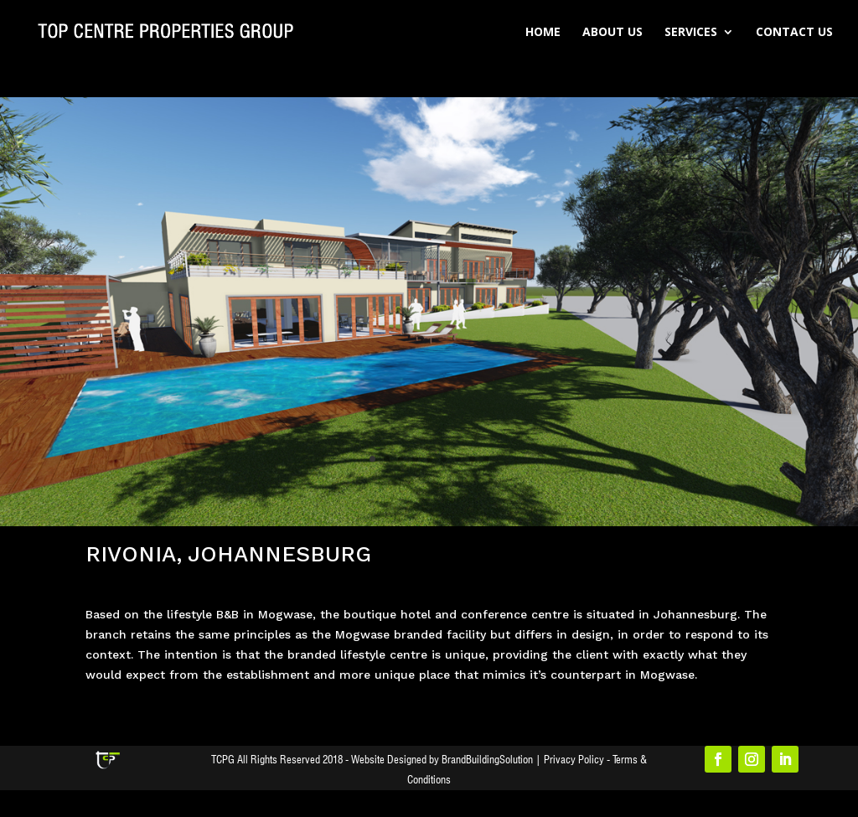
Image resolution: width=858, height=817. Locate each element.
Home (543, 32)
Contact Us (794, 32)
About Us (612, 32)
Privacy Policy (574, 759)
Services (690, 32)
